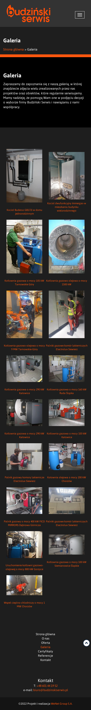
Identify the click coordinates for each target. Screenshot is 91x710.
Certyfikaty (45, 651)
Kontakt (45, 660)
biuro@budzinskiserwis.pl (50, 690)
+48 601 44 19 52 (47, 686)
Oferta (45, 643)
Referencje (45, 655)
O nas (45, 638)
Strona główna (13, 49)
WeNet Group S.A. (61, 703)
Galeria (45, 647)
